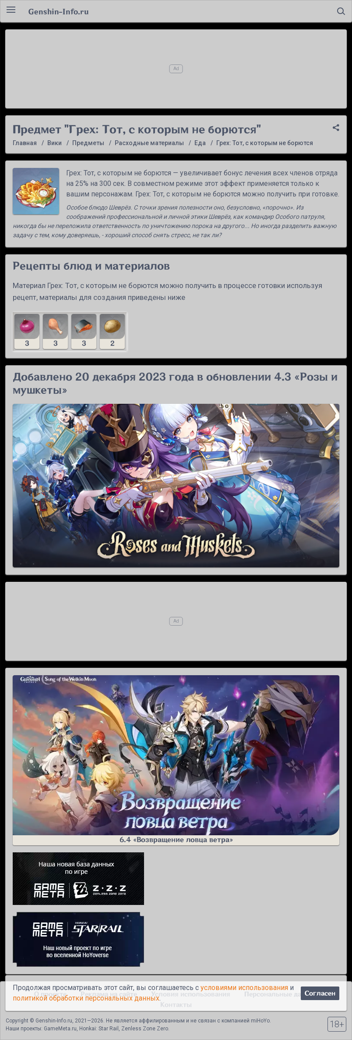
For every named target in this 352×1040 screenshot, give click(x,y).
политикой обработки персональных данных (86, 998)
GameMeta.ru (60, 1029)
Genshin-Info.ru (58, 11)
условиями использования (244, 987)
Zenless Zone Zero (144, 1029)
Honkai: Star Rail (99, 1029)
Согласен (320, 993)
